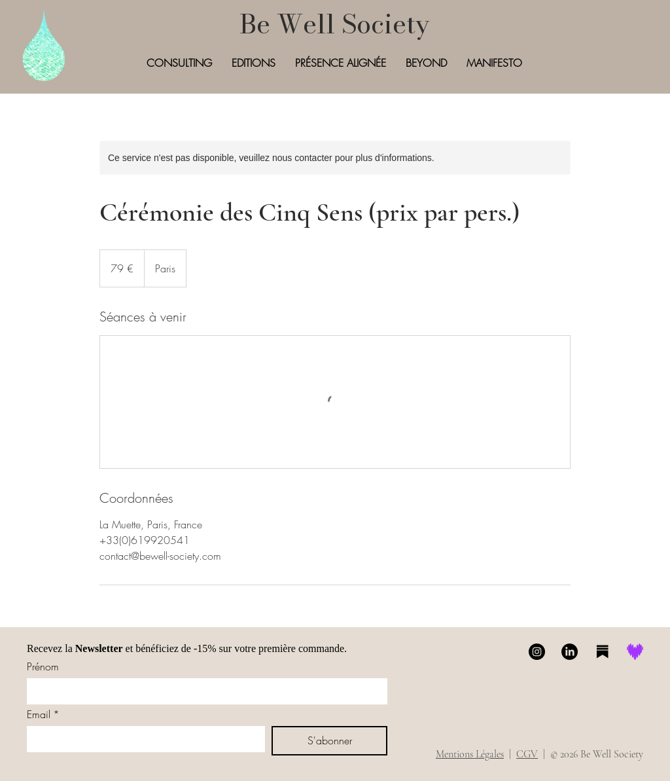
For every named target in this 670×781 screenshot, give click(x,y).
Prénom (43, 666)
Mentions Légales (470, 754)
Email (43, 714)
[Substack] (602, 652)
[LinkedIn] (569, 652)
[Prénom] (203, 691)
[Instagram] (537, 652)
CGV (527, 754)
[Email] (142, 739)
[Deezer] (635, 652)
